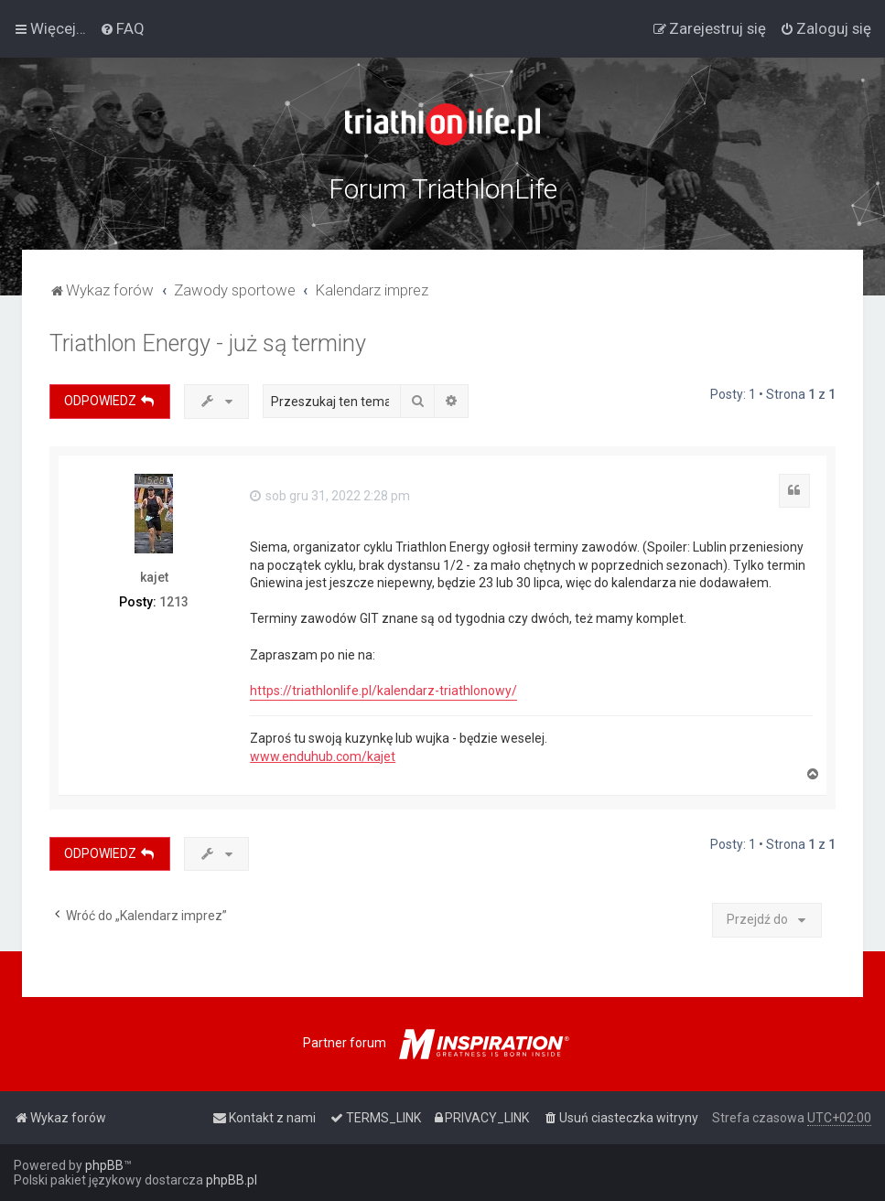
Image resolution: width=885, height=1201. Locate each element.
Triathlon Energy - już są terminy (207, 343)
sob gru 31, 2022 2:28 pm (330, 495)
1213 (174, 602)
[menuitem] (122, 28)
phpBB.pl (231, 1180)
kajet (154, 577)
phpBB (104, 1165)
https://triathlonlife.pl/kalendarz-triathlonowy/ (383, 690)
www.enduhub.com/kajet (322, 756)
